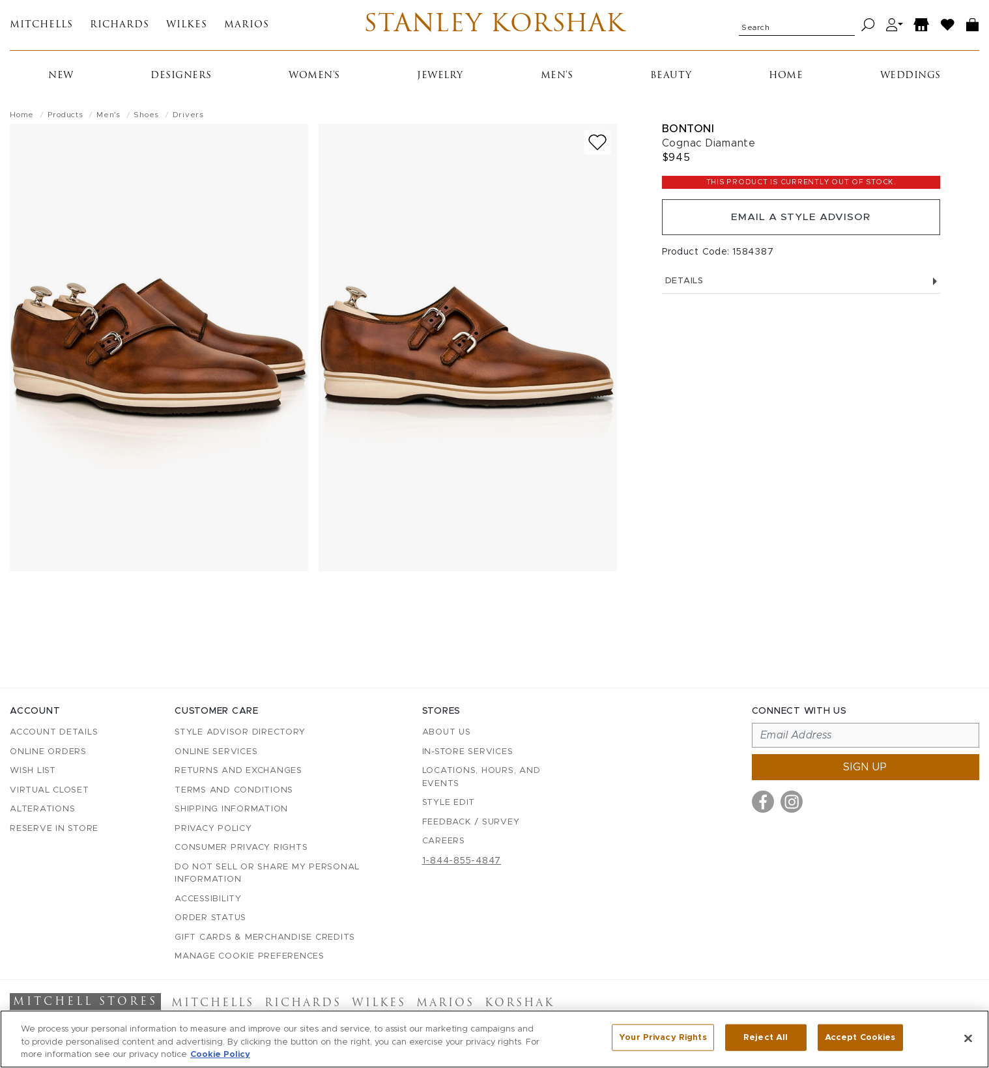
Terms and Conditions (234, 790)
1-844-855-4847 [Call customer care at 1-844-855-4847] (462, 860)
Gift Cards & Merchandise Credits (265, 937)
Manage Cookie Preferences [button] (249, 957)
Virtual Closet (49, 790)
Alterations (42, 810)
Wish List (33, 771)
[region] (494, 1039)
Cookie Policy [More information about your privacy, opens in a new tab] (220, 1054)
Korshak (519, 1004)
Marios (246, 26)
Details (801, 285)
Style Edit (449, 803)
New (61, 78)
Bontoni (688, 130)
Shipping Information (231, 810)
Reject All (765, 1037)
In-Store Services (467, 752)
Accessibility (208, 899)
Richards (119, 26)
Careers (443, 841)
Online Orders (48, 752)
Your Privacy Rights (662, 1037)
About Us (446, 733)
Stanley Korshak (494, 26)
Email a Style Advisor (801, 220)
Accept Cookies (860, 1037)
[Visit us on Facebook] (763, 802)
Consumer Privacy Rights (241, 848)
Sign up (865, 768)
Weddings (910, 78)
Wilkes (186, 26)
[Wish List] (948, 26)
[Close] (968, 1038)
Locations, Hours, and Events (481, 778)
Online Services (216, 752)
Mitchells (41, 26)
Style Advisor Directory (240, 733)
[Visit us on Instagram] (792, 802)
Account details (54, 733)
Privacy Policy (213, 828)
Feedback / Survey (471, 822)
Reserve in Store (54, 828)
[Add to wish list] (597, 144)
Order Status (210, 918)
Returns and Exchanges (238, 771)
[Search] (868, 26)
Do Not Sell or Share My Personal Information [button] (267, 873)
